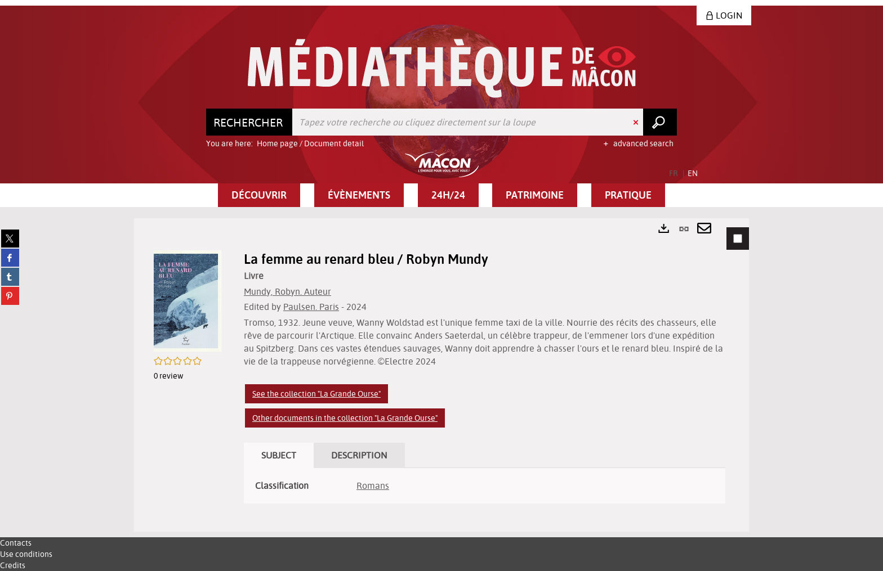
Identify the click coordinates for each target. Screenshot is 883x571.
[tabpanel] (441, 375)
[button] (259, 195)
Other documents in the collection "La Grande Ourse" (345, 418)
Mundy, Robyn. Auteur (287, 291)
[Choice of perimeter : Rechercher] (249, 122)
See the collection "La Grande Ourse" (316, 394)
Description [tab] (359, 455)
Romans (372, 485)
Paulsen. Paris (311, 306)
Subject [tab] (278, 455)
